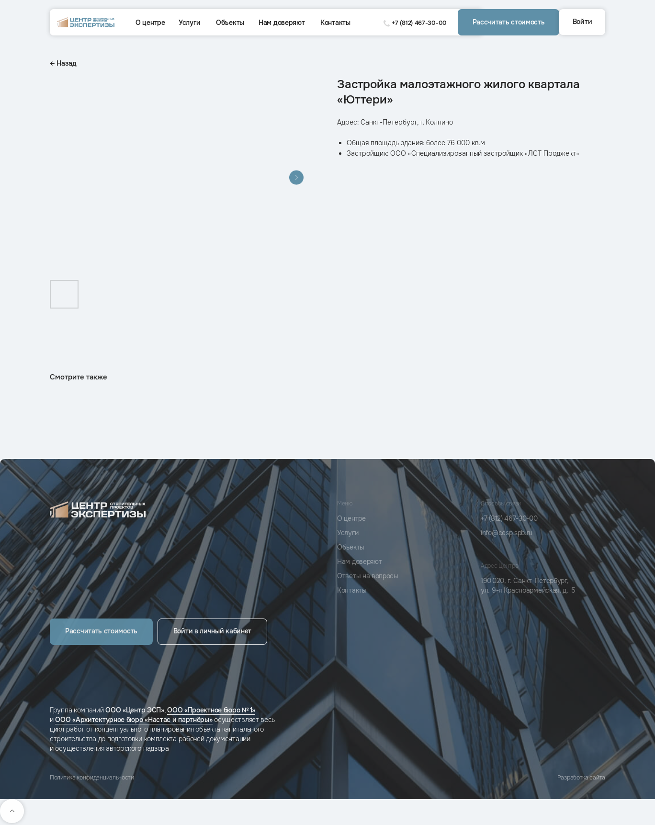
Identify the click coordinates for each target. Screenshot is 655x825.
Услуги (189, 22)
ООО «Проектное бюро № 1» (211, 710)
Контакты (335, 22)
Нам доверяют (282, 22)
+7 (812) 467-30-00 (419, 23)
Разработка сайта (581, 777)
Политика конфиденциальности (92, 777)
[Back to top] (12, 811)
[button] (508, 22)
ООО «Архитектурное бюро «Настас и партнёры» (133, 719)
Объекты (230, 22)
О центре (150, 22)
